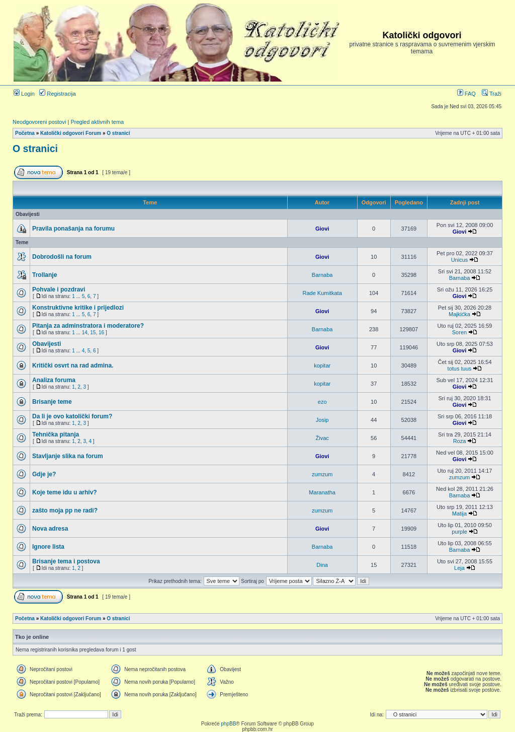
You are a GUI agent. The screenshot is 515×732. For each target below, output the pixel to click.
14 (85, 332)
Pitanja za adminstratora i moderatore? (88, 325)
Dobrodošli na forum (62, 256)
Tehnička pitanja (55, 434)
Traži (491, 94)
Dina (322, 565)
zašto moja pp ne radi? (65, 510)
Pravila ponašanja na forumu (73, 228)
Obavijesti (46, 343)
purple (459, 532)
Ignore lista (48, 546)
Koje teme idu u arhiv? (64, 492)
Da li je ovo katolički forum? (72, 416)
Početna (25, 133)
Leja (459, 568)
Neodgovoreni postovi (39, 122)
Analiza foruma (53, 380)
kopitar (322, 365)
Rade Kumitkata (322, 293)
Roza (459, 441)
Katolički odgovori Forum (70, 133)
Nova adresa (50, 528)
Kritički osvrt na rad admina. (72, 365)
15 (93, 332)
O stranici (118, 133)
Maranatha (322, 492)
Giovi (322, 229)
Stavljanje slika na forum (67, 456)
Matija (459, 513)
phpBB (228, 723)
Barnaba (322, 275)
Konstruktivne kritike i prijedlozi (78, 307)
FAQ (466, 94)
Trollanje (44, 274)
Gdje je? (44, 474)
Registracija (57, 94)
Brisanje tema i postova (66, 561)
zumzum (322, 474)
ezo (322, 402)
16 (101, 332)
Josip (322, 420)
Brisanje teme (52, 401)
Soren (459, 332)
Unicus (459, 260)
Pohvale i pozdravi (58, 289)
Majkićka (459, 314)
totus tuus (460, 368)
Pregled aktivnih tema (97, 122)
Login (24, 94)
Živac (322, 438)
